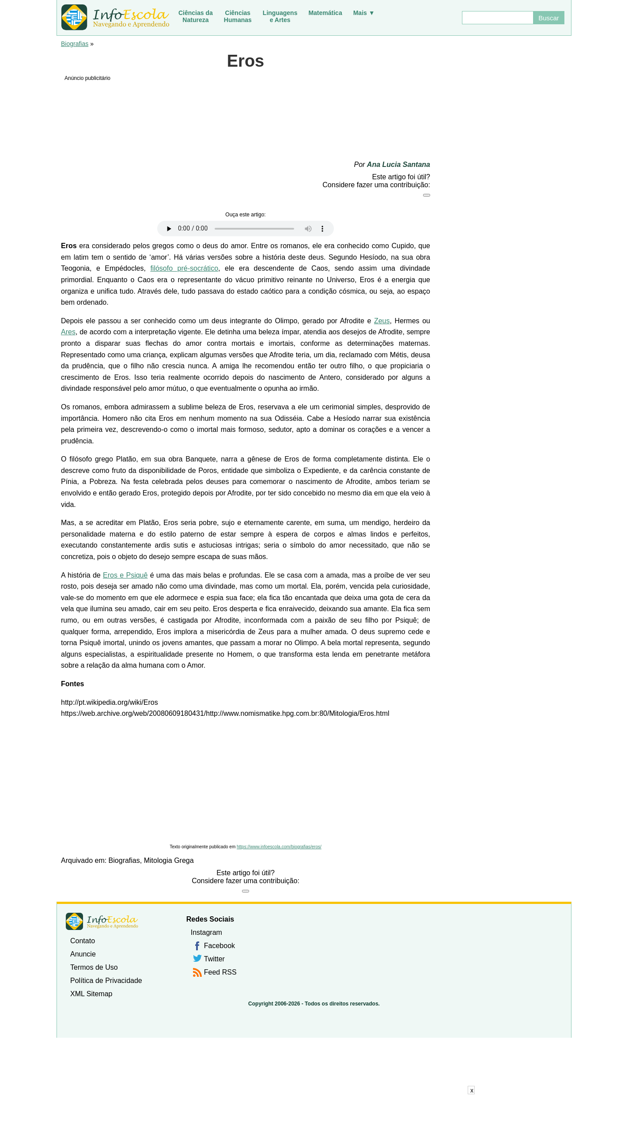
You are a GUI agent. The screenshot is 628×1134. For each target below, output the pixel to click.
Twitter (214, 959)
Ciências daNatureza (195, 16)
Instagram (206, 932)
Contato (82, 941)
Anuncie (83, 954)
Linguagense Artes (280, 16)
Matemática (325, 12)
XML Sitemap (91, 994)
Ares (68, 332)
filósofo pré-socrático (184, 268)
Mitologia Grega (169, 860)
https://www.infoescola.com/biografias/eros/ (279, 846)
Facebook (219, 945)
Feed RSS (220, 972)
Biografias (74, 43)
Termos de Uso (94, 967)
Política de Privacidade (106, 980)
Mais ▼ (364, 12)
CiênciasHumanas (238, 16)
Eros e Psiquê (125, 575)
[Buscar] (497, 17)
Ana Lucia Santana (398, 164)
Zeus (382, 321)
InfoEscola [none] (102, 921)
